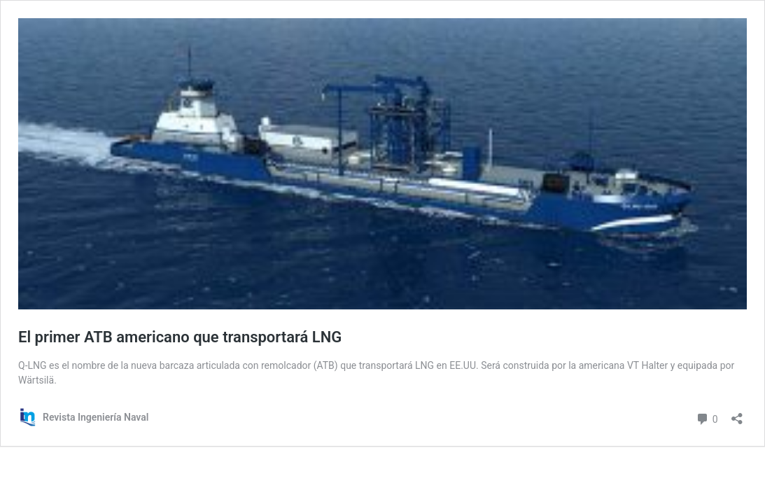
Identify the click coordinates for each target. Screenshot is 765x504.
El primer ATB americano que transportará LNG (180, 337)
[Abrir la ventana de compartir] (737, 414)
